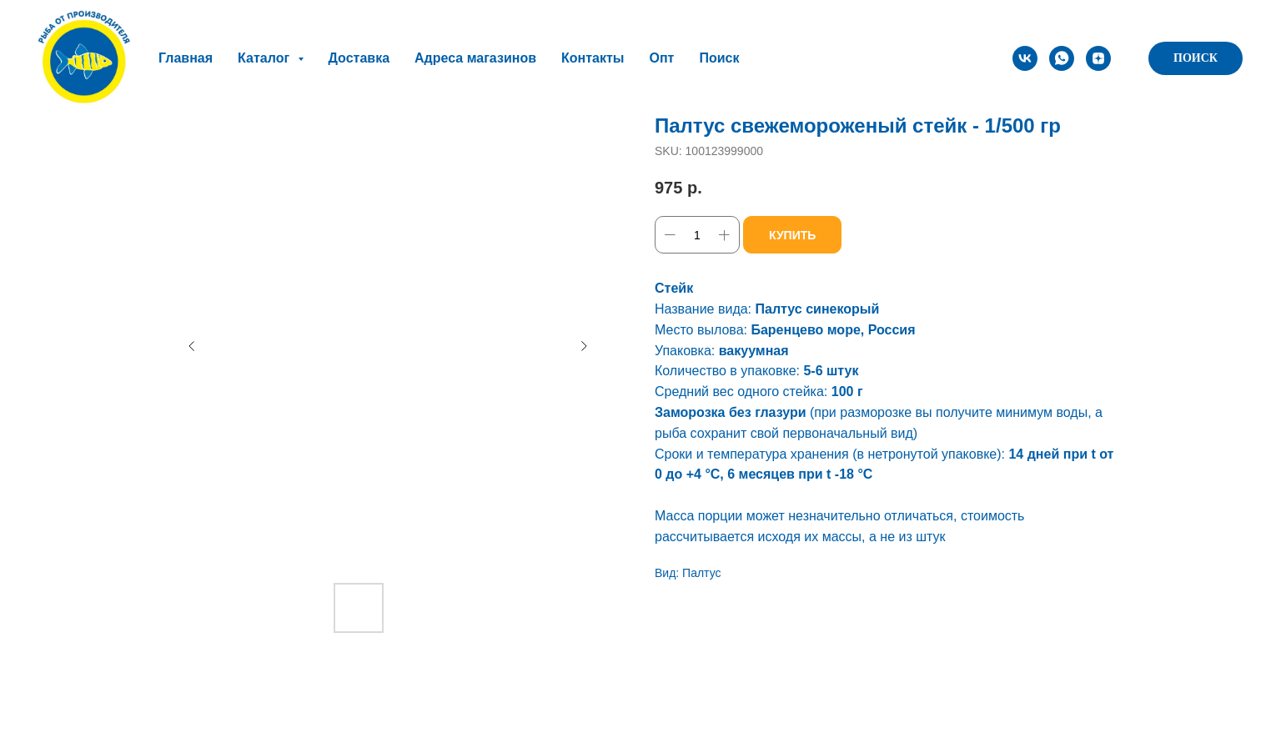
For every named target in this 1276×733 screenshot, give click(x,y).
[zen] (1098, 58)
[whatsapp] (1061, 58)
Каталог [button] (265, 58)
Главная (185, 58)
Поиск (719, 58)
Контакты (592, 58)
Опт (661, 58)
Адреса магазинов (475, 58)
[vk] (1024, 58)
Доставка (359, 58)
